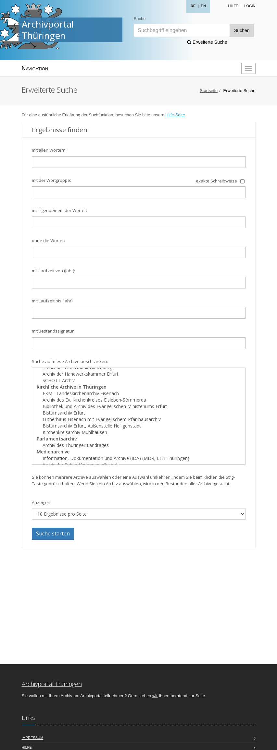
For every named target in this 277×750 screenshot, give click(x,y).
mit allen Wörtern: (49, 150)
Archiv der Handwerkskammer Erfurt (138, 374)
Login (249, 6)
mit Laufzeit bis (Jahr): (52, 301)
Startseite (209, 90)
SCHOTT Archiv (138, 380)
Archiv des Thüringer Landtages (138, 445)
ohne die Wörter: (48, 240)
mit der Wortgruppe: (51, 180)
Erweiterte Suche (207, 42)
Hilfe (233, 6)
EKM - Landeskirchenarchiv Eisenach (138, 393)
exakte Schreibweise (216, 181)
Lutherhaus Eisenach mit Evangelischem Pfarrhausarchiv (138, 419)
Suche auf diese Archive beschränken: (70, 361)
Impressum (33, 738)
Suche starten (53, 533)
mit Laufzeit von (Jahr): (53, 271)
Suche (140, 18)
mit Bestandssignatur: (53, 331)
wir (155, 695)
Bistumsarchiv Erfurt (138, 413)
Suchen (241, 30)
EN (203, 6)
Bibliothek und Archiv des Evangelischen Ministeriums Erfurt (138, 406)
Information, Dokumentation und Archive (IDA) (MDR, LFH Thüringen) (138, 458)
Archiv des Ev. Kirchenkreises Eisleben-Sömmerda (138, 400)
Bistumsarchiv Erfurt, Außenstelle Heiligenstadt (138, 426)
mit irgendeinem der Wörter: (59, 210)
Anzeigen (41, 502)
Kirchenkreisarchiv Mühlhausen (138, 432)
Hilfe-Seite (175, 114)
